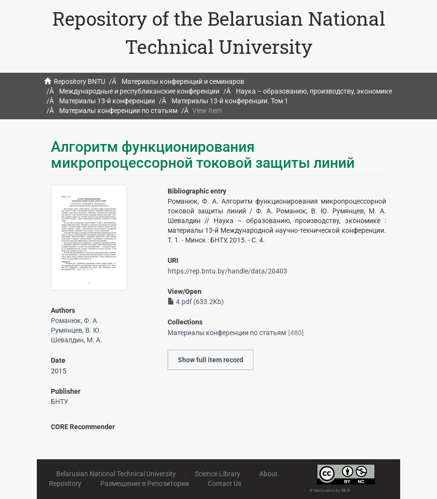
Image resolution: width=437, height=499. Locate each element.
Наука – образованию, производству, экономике (314, 91)
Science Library (217, 474)
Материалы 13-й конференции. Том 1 (230, 101)
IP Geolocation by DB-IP (330, 490)
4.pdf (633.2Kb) (196, 302)
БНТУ (59, 401)
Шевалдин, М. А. (76, 340)
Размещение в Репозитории (144, 483)
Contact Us (224, 483)
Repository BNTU (79, 81)
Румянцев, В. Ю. (76, 330)
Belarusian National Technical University (116, 474)
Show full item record (210, 360)
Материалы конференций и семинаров (183, 81)
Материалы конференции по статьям (118, 110)
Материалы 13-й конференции (107, 101)
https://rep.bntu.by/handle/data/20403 (227, 271)
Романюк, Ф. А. (75, 320)
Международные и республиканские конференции (139, 91)
